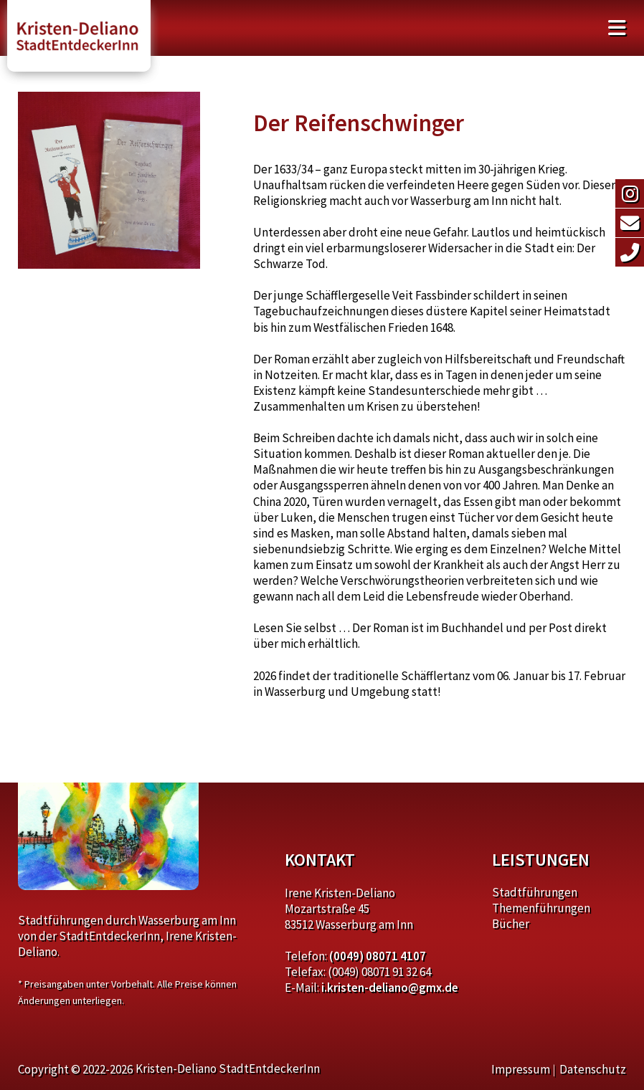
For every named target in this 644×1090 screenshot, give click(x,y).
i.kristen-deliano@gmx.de (389, 987)
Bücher (510, 924)
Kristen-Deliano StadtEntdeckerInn (228, 1068)
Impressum (520, 1069)
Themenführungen (541, 908)
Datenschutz (592, 1069)
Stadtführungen (534, 892)
